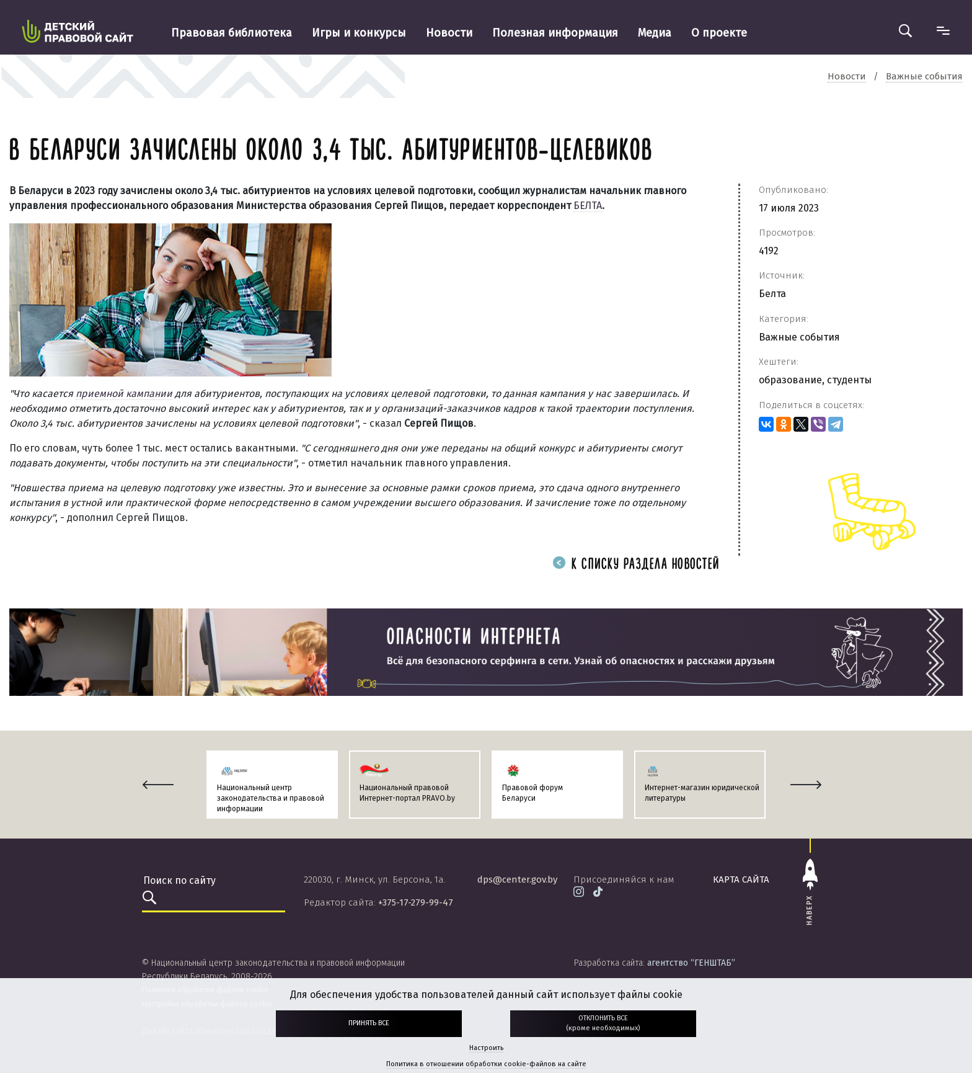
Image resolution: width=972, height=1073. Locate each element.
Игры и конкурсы (359, 33)
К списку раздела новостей (636, 565)
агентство (691, 963)
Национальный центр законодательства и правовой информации (270, 798)
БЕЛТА (587, 205)
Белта (772, 294)
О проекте (719, 33)
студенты (849, 380)
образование (790, 380)
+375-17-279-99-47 (415, 902)
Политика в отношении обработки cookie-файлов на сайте (486, 1064)
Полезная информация (555, 33)
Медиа (654, 33)
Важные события (799, 337)
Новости (449, 33)
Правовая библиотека (231, 33)
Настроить (486, 1048)
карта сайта (741, 879)
